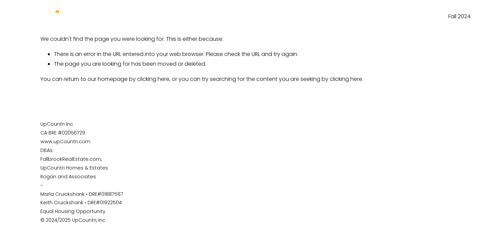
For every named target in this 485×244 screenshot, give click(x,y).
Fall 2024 (459, 16)
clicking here (153, 79)
